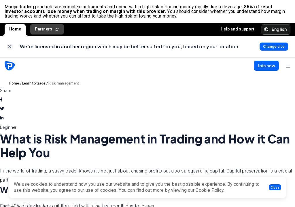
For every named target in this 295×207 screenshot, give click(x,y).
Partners (47, 29)
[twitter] (2, 109)
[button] (275, 187)
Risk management (63, 84)
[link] (10, 47)
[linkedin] (1, 118)
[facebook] (1, 100)
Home (15, 29)
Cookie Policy (209, 190)
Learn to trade (34, 84)
